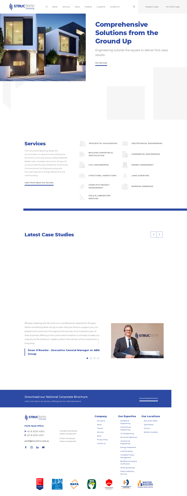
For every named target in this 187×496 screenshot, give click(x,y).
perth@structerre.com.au (37, 441)
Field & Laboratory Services (127, 472)
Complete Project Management (127, 456)
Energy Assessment (128, 447)
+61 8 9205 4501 (35, 435)
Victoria (147, 428)
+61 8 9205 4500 (35, 431)
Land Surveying (126, 451)
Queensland (148, 425)
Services (100, 432)
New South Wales (150, 421)
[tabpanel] (62, 338)
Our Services (101, 63)
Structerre (101, 421)
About (99, 425)
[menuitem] (21, 6)
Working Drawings (127, 468)
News (99, 436)
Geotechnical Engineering (125, 428)
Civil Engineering (127, 433)
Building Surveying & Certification (128, 462)
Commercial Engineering (125, 442)
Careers (100, 428)
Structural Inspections (128, 437)
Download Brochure (148, 398)
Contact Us (101, 443)
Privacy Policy (102, 440)
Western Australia (151, 432)
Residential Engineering (125, 422)
